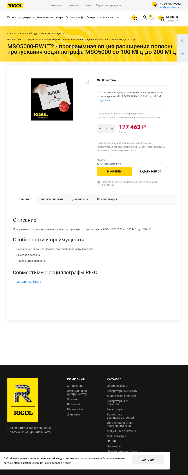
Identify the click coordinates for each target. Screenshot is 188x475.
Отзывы (72, 399)
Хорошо (148, 459)
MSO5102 (22, 282)
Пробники (114, 446)
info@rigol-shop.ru (169, 7)
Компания (76, 379)
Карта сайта (75, 409)
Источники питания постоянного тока (120, 424)
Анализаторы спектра (49, 17)
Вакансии (73, 404)
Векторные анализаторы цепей (120, 416)
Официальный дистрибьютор (77, 392)
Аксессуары (115, 409)
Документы (80, 199)
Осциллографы (75, 17)
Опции (111, 441)
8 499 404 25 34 (170, 4)
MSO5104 (35, 282)
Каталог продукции (20, 17)
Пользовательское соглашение (29, 428)
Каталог (114, 379)
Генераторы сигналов (100, 17)
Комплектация (107, 199)
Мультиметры (116, 436)
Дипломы (74, 414)
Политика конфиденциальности (29, 432)
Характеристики (52, 199)
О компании (75, 386)
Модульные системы (121, 431)
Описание (24, 199)
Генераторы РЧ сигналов (117, 402)
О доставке (109, 80)
